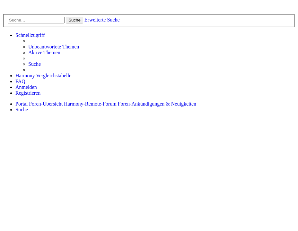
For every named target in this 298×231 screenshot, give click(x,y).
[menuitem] (53, 47)
